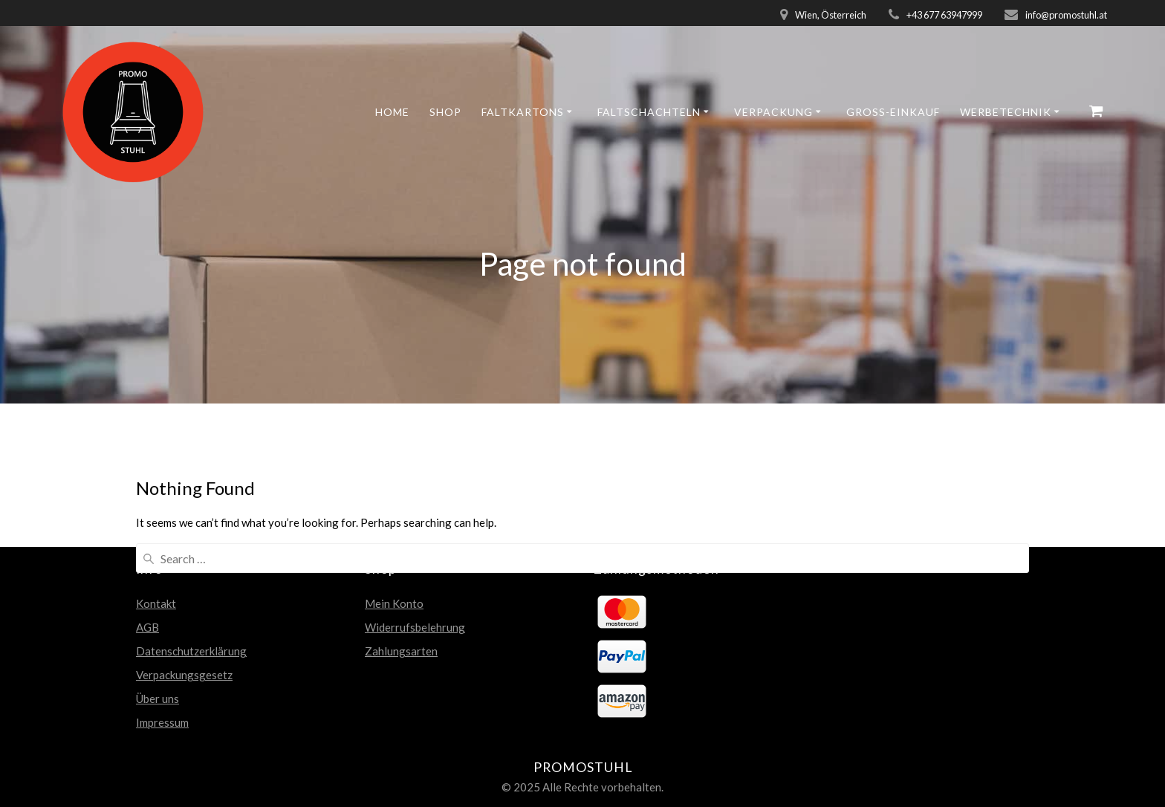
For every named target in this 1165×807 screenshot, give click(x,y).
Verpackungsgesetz (184, 674)
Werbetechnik (1005, 112)
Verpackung (773, 112)
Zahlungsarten (401, 651)
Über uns (157, 698)
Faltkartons (522, 112)
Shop (445, 112)
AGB (147, 627)
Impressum (162, 722)
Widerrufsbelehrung (415, 627)
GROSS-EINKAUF (893, 112)
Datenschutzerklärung (191, 651)
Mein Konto (394, 603)
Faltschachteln (649, 112)
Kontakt (156, 603)
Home (392, 112)
